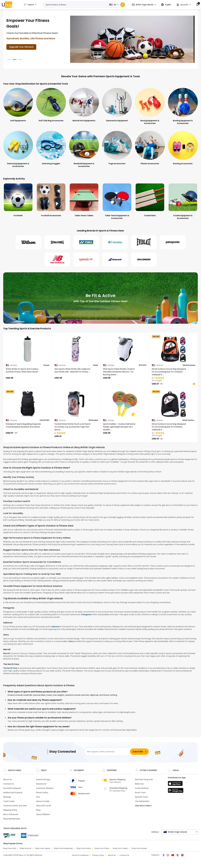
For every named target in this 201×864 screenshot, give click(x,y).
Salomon (55, 626)
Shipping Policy (10, 810)
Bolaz (95, 365)
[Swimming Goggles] (51, 148)
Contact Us (8, 784)
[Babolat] (115, 259)
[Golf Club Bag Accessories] (51, 105)
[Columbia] (115, 242)
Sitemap (7, 797)
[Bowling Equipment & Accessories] (183, 106)
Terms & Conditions (80, 855)
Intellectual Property (12, 792)
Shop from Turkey (120, 848)
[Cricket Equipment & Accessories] (183, 201)
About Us (7, 779)
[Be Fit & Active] (100, 298)
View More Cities (143, 805)
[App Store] (175, 784)
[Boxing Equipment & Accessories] (150, 106)
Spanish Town (141, 797)
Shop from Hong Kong (63, 848)
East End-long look (144, 779)
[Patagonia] (172, 242)
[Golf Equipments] (18, 105)
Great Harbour (142, 788)
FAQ (38, 797)
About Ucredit (42, 801)
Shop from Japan (42, 848)
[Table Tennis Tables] (84, 200)
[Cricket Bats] (150, 200)
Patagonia (86, 614)
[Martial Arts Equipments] (84, 105)
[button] (144, 4)
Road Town (140, 792)
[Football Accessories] (51, 200)
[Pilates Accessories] (150, 148)
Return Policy (42, 792)
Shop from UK (25, 848)
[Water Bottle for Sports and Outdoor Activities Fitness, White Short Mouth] (27, 349)
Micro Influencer (10, 814)
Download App (43, 779)
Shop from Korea (83, 848)
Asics (70, 641)
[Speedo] (86, 259)
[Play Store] (175, 791)
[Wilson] (28, 242)
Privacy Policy (98, 855)
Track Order (9, 801)
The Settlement (142, 801)
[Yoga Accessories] (117, 148)
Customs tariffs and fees (15, 805)
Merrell (6, 653)
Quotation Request (12, 788)
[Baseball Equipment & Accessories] (84, 149)
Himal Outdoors (188, 420)
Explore (29, 4)
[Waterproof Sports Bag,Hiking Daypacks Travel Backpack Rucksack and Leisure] (27, 404)
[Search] (122, 4)
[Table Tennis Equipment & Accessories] (117, 201)
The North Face (10, 668)
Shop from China (101, 848)
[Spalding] (57, 242)
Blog (38, 810)
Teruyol (46, 365)
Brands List (41, 784)
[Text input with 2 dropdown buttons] (75, 5)
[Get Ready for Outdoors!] (132, 39)
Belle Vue (139, 784)
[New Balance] (57, 259)
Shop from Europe (139, 848)
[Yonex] (86, 242)
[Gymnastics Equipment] (117, 105)
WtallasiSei (93, 420)
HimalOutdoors (189, 365)
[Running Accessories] (183, 148)
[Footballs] (18, 200)
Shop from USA (9, 848)
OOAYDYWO (44, 420)
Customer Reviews (44, 788)
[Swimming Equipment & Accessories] (18, 149)
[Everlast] (144, 242)
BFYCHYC (143, 365)
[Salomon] (144, 259)
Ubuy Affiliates (43, 814)
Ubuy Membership (11, 818)
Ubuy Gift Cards (43, 805)
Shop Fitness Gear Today (22, 44)
